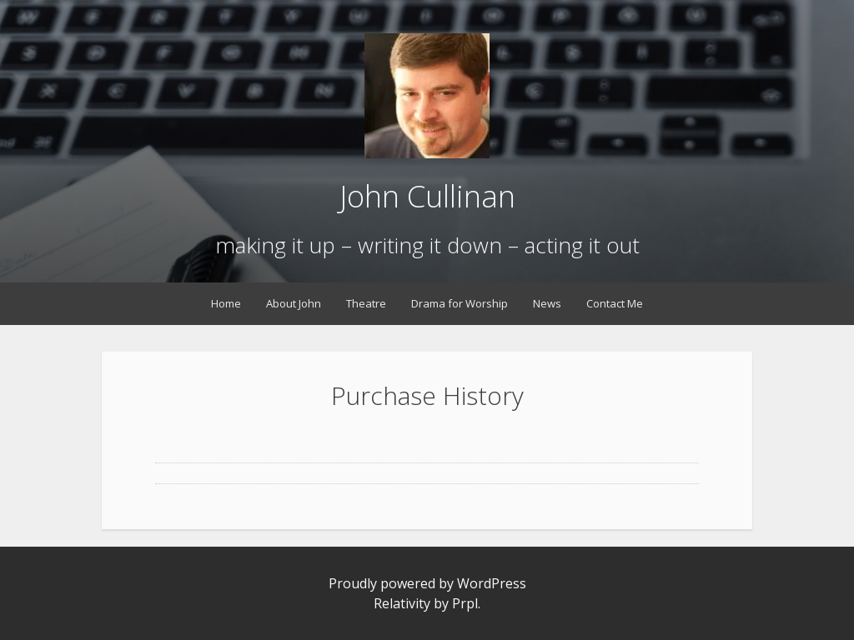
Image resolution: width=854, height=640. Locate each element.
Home (226, 303)
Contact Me (614, 303)
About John (293, 303)
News (547, 303)
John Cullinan (427, 196)
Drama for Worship (459, 303)
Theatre (366, 303)
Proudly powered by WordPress (427, 583)
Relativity (402, 603)
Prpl (465, 603)
